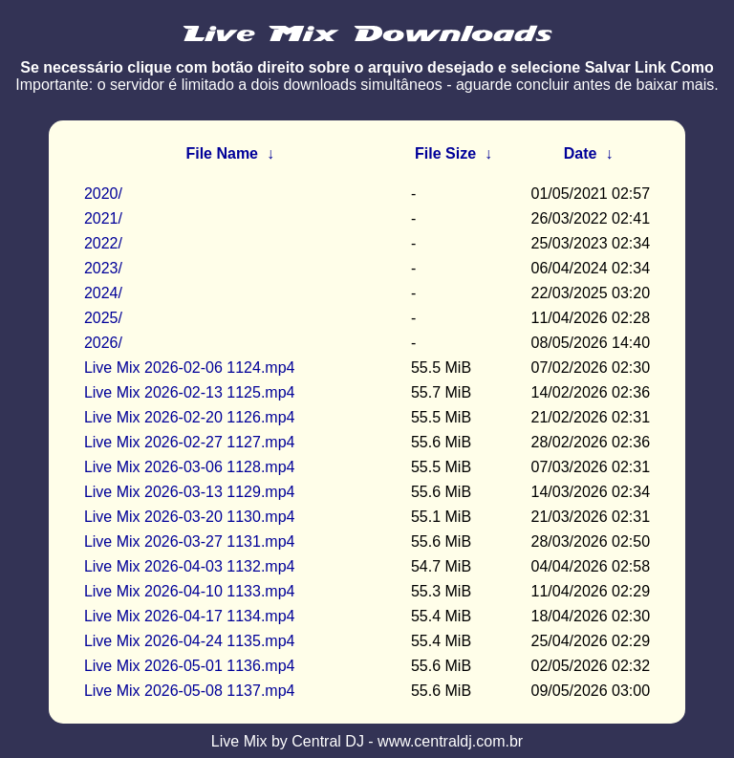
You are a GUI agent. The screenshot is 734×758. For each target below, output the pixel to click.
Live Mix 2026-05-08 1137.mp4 (189, 690)
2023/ (103, 268)
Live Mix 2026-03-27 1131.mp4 (189, 541)
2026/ (103, 343)
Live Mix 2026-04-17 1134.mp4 (189, 616)
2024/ (103, 293)
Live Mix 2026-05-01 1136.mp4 (189, 666)
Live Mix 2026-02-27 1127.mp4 (189, 442)
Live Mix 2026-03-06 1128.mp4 (189, 467)
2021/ (103, 218)
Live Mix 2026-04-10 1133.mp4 (189, 591)
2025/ (103, 318)
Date (580, 153)
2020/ (103, 193)
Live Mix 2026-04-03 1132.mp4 (189, 566)
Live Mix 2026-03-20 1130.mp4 (189, 517)
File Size (445, 153)
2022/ (103, 243)
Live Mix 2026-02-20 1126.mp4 (189, 417)
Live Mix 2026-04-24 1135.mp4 (189, 641)
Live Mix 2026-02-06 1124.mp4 (189, 367)
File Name (221, 153)
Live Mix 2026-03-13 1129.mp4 (189, 492)
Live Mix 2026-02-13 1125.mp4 (189, 392)
